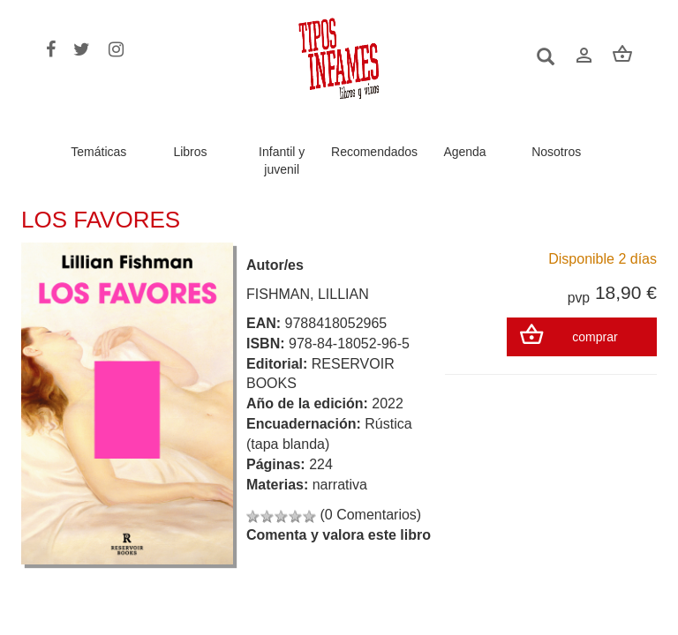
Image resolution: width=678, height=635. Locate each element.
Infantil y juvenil (282, 160)
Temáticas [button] (98, 152)
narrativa (340, 484)
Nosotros (556, 151)
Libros (190, 151)
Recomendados (374, 151)
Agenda (464, 151)
